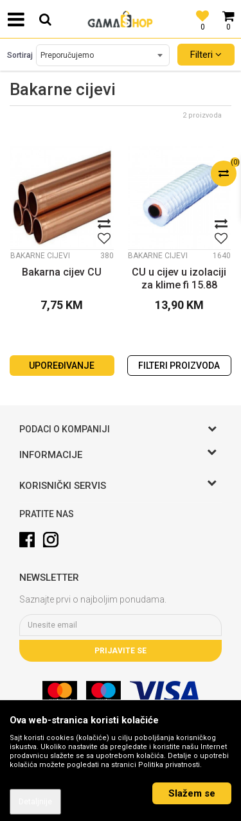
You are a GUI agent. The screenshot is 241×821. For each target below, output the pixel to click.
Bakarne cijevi (40, 256)
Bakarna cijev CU (62, 272)
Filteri (206, 54)
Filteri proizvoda (179, 365)
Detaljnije (35, 801)
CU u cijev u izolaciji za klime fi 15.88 (179, 278)
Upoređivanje (61, 365)
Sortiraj (20, 55)
